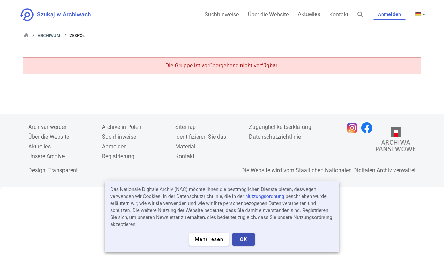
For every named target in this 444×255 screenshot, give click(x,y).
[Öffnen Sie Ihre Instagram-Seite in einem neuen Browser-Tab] (354, 127)
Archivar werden (48, 127)
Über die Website (268, 14)
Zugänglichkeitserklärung (280, 127)
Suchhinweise (222, 14)
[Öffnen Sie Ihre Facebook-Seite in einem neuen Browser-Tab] (368, 127)
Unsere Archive (46, 156)
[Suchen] (360, 15)
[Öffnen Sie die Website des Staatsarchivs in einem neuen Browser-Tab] (396, 140)
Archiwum (49, 35)
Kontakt (338, 14)
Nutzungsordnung (264, 196)
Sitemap (185, 127)
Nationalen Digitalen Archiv (358, 170)
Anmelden (389, 14)
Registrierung (118, 156)
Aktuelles (309, 14)
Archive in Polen (121, 127)
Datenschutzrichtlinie (275, 136)
